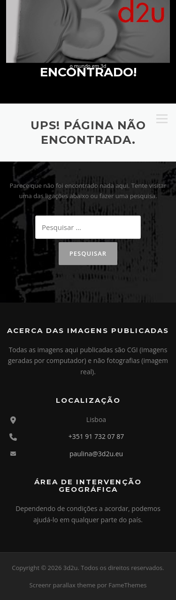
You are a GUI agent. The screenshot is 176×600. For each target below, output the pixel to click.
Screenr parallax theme (63, 585)
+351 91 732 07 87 (96, 436)
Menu (161, 119)
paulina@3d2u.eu (96, 453)
